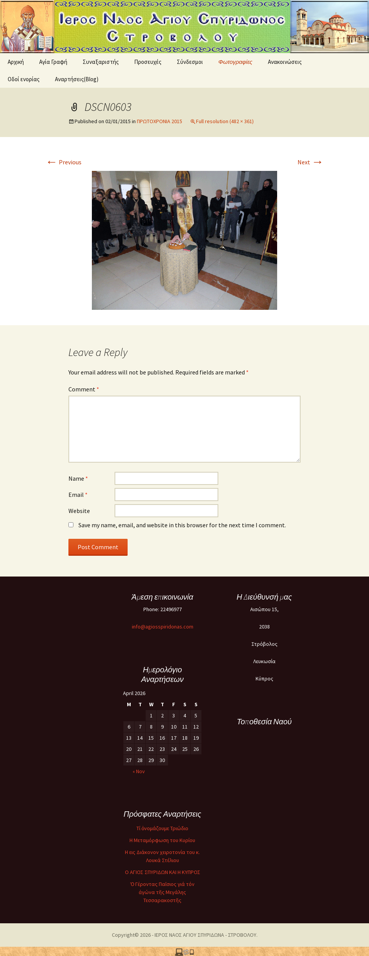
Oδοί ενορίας (24, 79)
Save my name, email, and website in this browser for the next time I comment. (182, 525)
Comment (83, 389)
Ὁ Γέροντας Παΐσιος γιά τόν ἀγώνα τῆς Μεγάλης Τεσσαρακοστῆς (162, 892)
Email (78, 494)
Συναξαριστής (101, 61)
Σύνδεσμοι (190, 61)
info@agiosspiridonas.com (162, 626)
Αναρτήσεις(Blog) (76, 79)
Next (311, 162)
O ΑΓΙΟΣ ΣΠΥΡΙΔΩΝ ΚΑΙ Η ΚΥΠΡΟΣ (162, 872)
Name (78, 478)
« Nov (139, 771)
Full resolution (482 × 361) (225, 121)
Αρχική (16, 61)
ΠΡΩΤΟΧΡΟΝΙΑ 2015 (159, 121)
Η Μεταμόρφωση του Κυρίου (162, 840)
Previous (63, 162)
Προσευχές (147, 61)
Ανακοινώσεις (285, 61)
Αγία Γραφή (53, 61)
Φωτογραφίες (235, 61)
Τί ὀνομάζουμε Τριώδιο (162, 828)
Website (79, 511)
